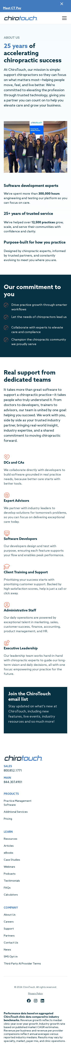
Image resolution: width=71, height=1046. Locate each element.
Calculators (11, 894)
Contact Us (11, 942)
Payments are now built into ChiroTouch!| (33, 3)
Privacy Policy (35, 993)
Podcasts (10, 874)
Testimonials (12, 881)
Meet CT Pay (12, 8)
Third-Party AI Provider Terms (22, 963)
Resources (10, 839)
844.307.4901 (13, 782)
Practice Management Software (17, 803)
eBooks (8, 853)
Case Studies (12, 860)
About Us (10, 915)
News (7, 949)
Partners (9, 935)
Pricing (8, 819)
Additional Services (16, 812)
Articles (9, 846)
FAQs (7, 888)
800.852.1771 (13, 770)
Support (9, 928)
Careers (9, 921)
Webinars (9, 867)
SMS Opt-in (11, 956)
